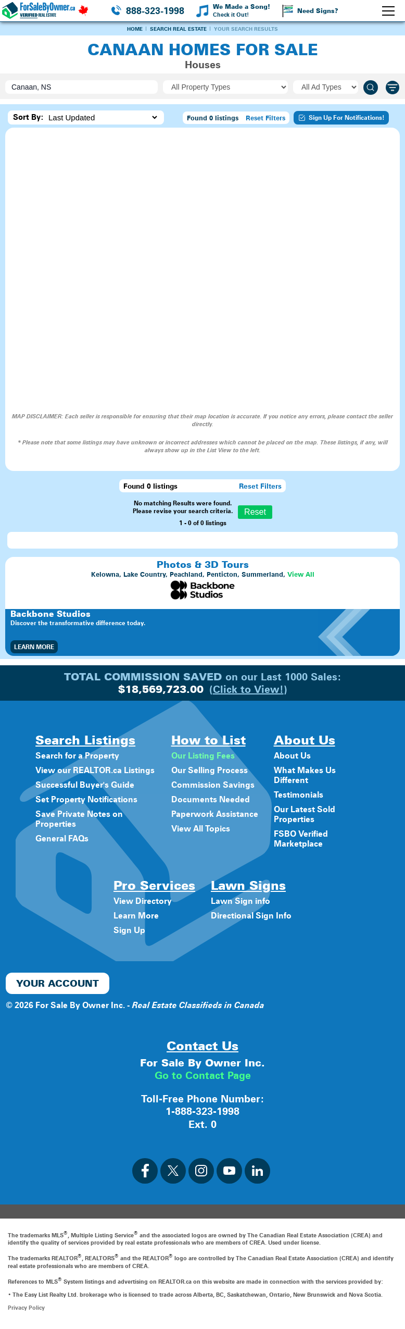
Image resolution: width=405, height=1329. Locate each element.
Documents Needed (210, 799)
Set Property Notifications (86, 799)
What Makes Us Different (305, 775)
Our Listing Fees (203, 756)
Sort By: (28, 117)
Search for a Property (77, 756)
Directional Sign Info (251, 916)
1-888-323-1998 (202, 1110)
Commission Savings (213, 785)
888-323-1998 (155, 10)
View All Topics (200, 829)
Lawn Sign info (240, 901)
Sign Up (129, 930)
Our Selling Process (209, 770)
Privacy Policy (26, 1306)
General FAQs (61, 838)
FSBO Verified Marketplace (301, 839)
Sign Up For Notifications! (341, 118)
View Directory (142, 901)
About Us (292, 756)
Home (135, 29)
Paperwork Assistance (214, 814)
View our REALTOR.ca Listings (95, 770)
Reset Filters (265, 118)
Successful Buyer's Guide (84, 785)
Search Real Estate (178, 29)
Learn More (34, 647)
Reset (255, 511)
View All (300, 574)
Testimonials (298, 795)
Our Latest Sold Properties (304, 814)
